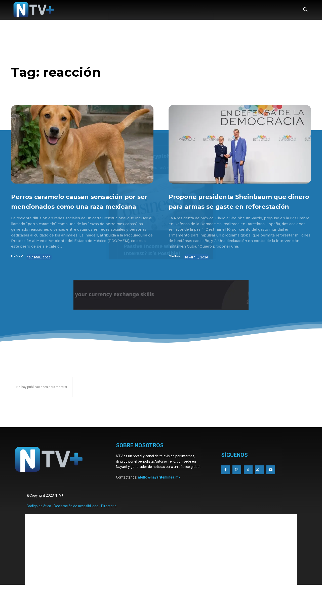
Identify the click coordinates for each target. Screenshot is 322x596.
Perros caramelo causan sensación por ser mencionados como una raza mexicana (81, 206)
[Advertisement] (161, 559)
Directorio (108, 516)
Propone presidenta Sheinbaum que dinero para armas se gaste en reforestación (239, 206)
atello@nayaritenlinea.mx (159, 487)
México (17, 265)
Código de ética (39, 516)
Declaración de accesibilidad (76, 516)
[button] (305, 10)
